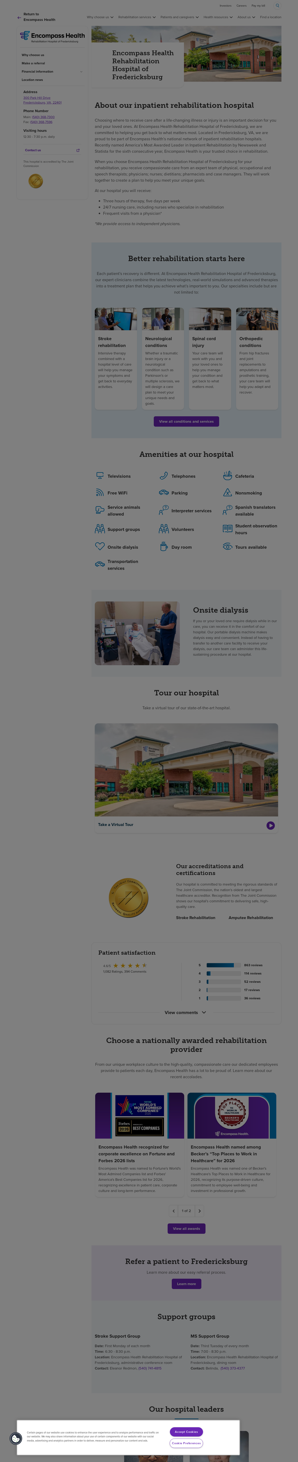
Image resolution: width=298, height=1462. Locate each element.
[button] (16, 1438)
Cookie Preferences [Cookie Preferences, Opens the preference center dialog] (186, 1443)
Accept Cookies (186, 1432)
